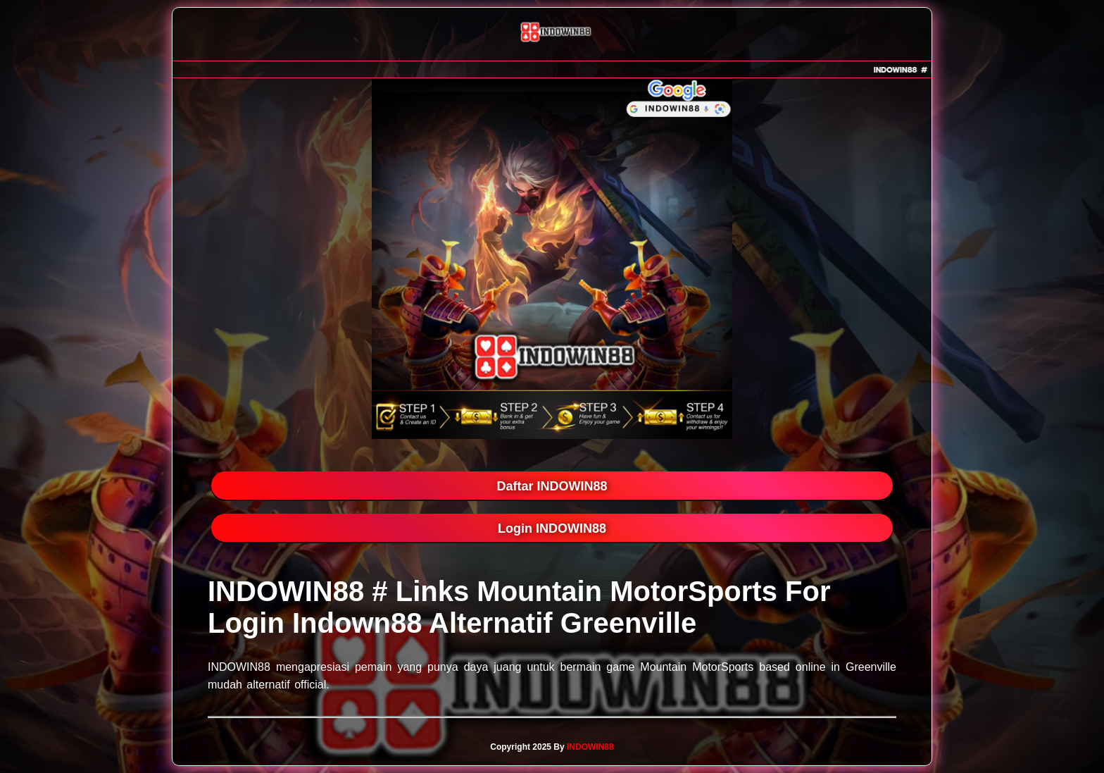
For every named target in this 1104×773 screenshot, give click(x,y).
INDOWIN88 (590, 747)
